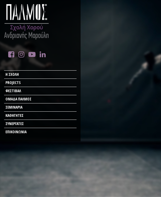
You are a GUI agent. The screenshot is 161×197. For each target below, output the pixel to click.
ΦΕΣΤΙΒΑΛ (13, 90)
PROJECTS (13, 82)
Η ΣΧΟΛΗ (12, 74)
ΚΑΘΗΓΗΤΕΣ (14, 115)
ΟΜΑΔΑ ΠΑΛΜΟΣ (18, 99)
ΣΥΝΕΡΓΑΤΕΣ (14, 123)
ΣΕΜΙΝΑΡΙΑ (13, 107)
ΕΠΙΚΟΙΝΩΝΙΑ (16, 131)
